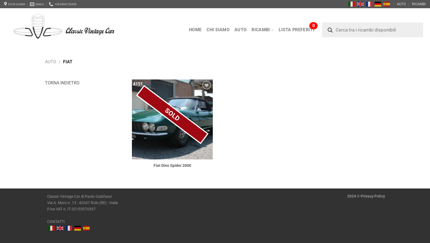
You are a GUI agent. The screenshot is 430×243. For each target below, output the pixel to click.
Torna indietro (62, 82)
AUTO (401, 4)
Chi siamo (218, 29)
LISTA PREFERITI (296, 29)
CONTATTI (56, 221)
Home (195, 29)
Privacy (367, 196)
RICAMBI (419, 4)
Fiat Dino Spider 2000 (172, 165)
